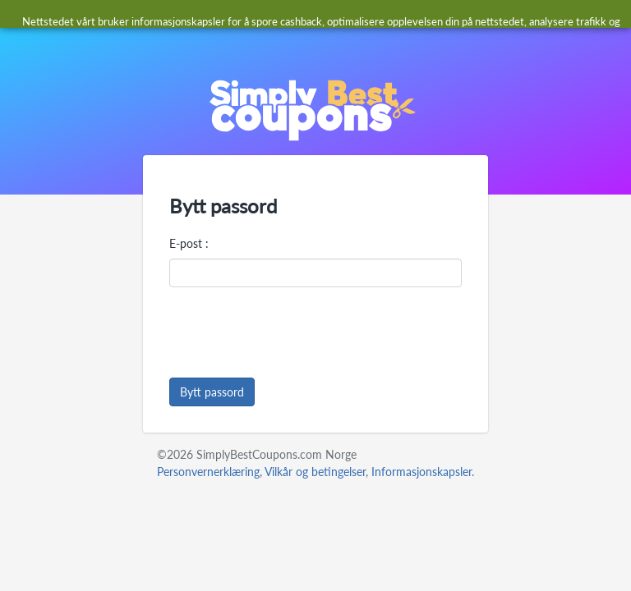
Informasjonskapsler (421, 472)
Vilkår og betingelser (315, 472)
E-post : (189, 243)
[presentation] (294, 332)
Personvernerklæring (208, 472)
